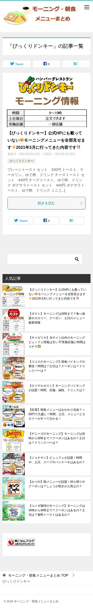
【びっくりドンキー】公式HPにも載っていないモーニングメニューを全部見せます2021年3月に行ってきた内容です (46, 140)
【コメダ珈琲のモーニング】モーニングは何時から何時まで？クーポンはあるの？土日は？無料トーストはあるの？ (57, 510)
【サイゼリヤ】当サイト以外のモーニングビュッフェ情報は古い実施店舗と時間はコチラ (57, 342)
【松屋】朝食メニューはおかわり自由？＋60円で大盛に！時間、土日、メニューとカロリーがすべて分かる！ (57, 414)
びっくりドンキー (21, 161)
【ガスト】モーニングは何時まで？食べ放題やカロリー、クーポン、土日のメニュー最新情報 (57, 318)
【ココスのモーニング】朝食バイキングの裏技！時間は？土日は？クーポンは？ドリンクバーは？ (57, 366)
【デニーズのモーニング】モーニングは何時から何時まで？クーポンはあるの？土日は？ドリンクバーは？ (57, 438)
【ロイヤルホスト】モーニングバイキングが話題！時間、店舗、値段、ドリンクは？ (57, 388)
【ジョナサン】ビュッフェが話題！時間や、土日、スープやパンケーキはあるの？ (57, 460)
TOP (38, 575)
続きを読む (60, 203)
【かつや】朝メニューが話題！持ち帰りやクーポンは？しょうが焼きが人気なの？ (57, 484)
